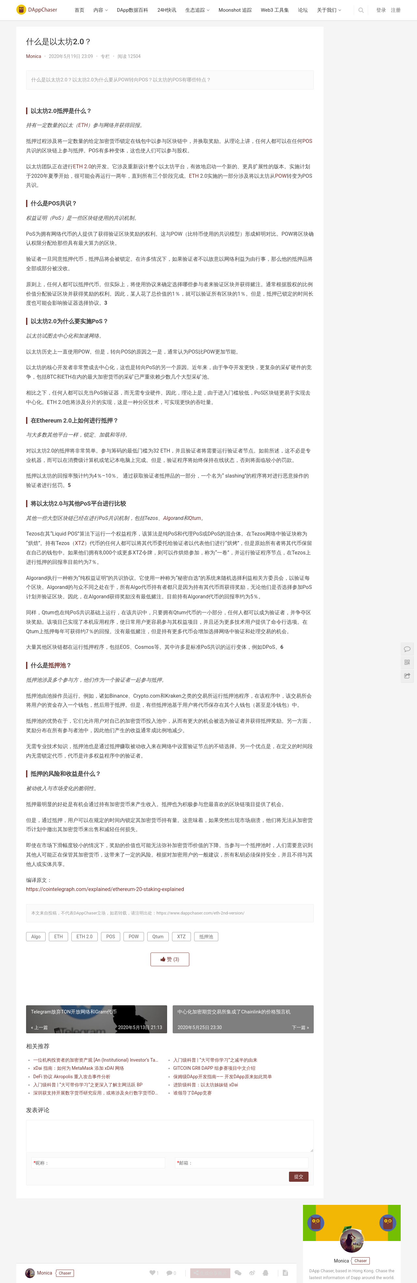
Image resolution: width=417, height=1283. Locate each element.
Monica (33, 56)
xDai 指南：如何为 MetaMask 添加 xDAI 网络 (78, 1106)
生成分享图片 (209, 1273)
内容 (101, 10)
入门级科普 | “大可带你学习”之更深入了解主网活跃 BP (87, 1122)
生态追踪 (197, 10)
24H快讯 (169, 10)
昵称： (41, 1200)
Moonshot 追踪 (237, 10)
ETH (83, 125)
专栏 (105, 56)
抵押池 (57, 693)
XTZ (100, 553)
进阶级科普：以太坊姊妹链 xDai (192, 1122)
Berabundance (326, 314)
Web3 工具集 (277, 10)
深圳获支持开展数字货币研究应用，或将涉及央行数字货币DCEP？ (90, 1130)
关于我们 (329, 10)
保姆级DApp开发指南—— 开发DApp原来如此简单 (209, 1114)
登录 (381, 10)
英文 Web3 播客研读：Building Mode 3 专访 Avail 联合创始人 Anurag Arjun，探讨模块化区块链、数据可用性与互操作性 (353, 218)
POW (52, 185)
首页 (82, 10)
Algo (168, 527)
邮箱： (171, 1200)
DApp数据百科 (135, 10)
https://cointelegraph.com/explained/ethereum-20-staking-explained (105, 927)
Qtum (195, 527)
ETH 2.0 (82, 166)
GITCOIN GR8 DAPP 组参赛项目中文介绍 (201, 1106)
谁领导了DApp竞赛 (179, 1130)
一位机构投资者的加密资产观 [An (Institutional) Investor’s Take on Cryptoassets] (90, 1097)
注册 (396, 10)
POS (47, 150)
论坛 (305, 10)
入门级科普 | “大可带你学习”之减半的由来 (202, 1097)
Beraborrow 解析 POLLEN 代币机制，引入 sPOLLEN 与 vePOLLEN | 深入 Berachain (352, 432)
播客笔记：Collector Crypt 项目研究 (348, 264)
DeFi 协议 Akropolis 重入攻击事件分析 (71, 1114)
